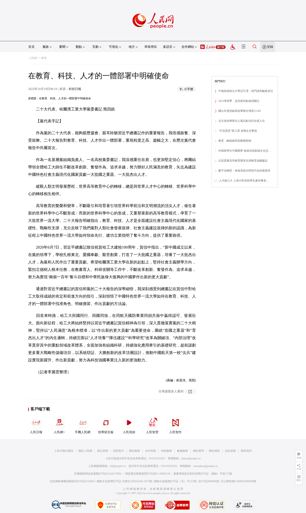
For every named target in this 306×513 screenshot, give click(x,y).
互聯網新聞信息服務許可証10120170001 (98, 473)
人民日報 (36, 425)
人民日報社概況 (63, 450)
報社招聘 (102, 450)
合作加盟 (150, 450)
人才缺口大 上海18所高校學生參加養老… (244, 180)
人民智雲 (152, 425)
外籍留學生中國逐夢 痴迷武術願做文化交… (244, 150)
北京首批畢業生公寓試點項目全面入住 (241, 120)
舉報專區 (150, 46)
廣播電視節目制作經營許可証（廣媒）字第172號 (202, 473)
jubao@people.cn (191, 458)
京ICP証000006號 (208, 481)
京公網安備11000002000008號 (238, 481)
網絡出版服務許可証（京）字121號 (175, 481)
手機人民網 (82, 425)
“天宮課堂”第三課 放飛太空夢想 (237, 130)
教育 (44, 58)
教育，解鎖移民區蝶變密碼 (234, 140)
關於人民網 (85, 450)
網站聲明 (198, 450)
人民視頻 (129, 425)
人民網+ (59, 425)
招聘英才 (118, 450)
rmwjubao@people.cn (205, 466)
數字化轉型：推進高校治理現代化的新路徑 (244, 170)
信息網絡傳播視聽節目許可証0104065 (72, 481)
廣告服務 (134, 450)
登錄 (270, 46)
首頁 (31, 46)
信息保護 (230, 450)
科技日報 (75, 89)
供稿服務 (166, 450)
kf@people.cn (118, 466)
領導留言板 (106, 425)
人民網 (33, 58)
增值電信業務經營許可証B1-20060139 (147, 473)
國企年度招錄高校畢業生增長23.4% (239, 110)
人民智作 (175, 425)
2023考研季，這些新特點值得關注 (238, 101)
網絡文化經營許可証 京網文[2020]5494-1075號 (124, 481)
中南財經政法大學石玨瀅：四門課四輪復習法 (245, 91)
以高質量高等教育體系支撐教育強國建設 (243, 160)
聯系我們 (246, 450)
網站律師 (214, 450)
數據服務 (182, 450)
